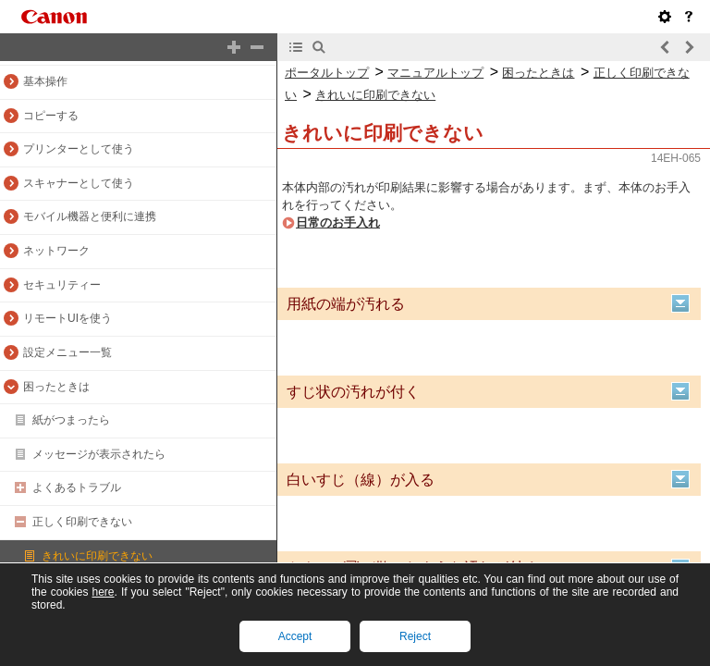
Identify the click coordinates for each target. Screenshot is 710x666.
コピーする (51, 115)
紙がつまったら (71, 419)
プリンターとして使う (78, 148)
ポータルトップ (327, 73)
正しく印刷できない (82, 521)
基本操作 (45, 81)
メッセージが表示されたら (98, 454)
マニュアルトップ (435, 73)
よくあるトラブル (76, 487)
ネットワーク (56, 250)
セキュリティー (62, 284)
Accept (295, 636)
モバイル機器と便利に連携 (89, 216)
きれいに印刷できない (97, 555)
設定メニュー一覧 (67, 352)
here (103, 592)
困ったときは (56, 386)
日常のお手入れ (338, 222)
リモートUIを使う (67, 318)
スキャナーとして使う (78, 183)
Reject (415, 636)
